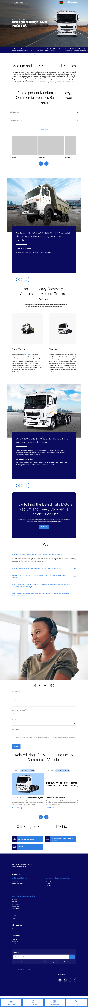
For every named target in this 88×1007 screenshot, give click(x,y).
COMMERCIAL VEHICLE (27, 771)
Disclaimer (61, 970)
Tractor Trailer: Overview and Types (28, 797)
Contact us (44, 526)
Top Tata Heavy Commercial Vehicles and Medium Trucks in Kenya (22, 49)
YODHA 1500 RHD (17, 883)
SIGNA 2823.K (16, 904)
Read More (15, 808)
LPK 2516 (14, 899)
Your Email (15, 730)
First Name (15, 692)
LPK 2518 (14, 901)
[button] (41, 165)
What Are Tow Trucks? (56, 797)
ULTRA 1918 (15, 909)
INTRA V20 (15, 881)
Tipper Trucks (27, 349)
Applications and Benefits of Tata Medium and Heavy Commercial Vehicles (49, 49)
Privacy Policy (61, 974)
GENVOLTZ (15, 918)
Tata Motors (27, 355)
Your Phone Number (18, 711)
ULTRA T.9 (49, 883)
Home (13, 55)
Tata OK (14, 944)
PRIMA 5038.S (16, 906)
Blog (13, 929)
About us (14, 939)
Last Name (15, 702)
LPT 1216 (48, 886)
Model (14, 721)
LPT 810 (48, 881)
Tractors (64, 349)
